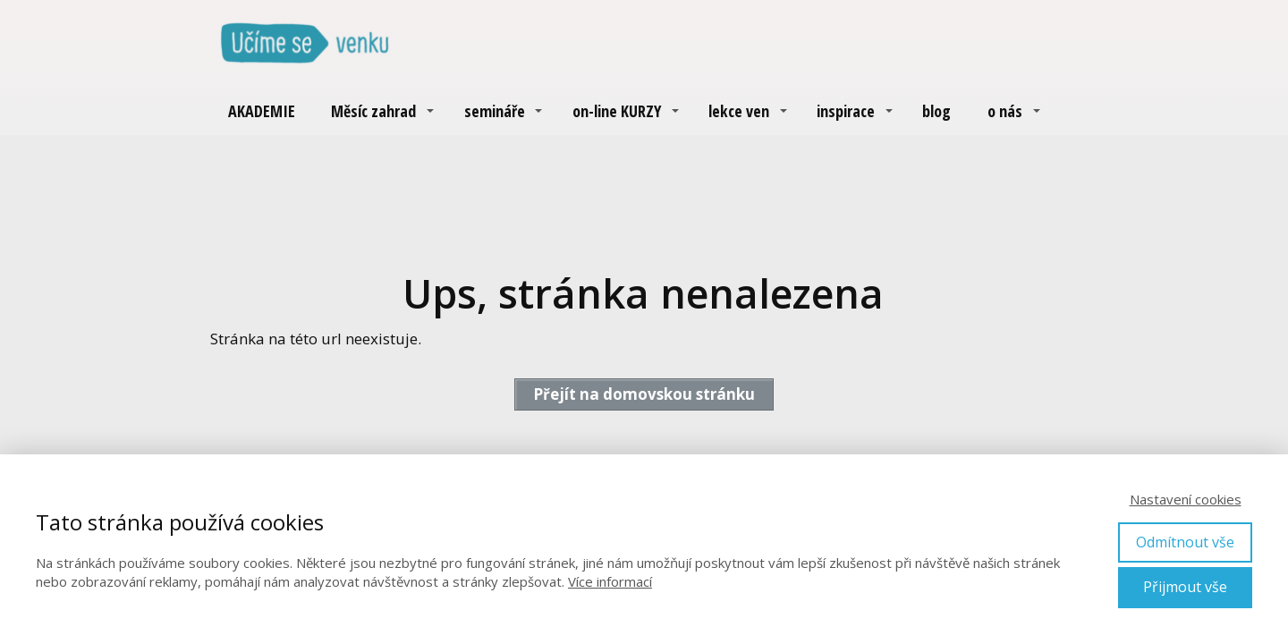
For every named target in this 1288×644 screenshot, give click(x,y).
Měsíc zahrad (373, 111)
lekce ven (738, 111)
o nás (1004, 111)
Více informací (610, 581)
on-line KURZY (616, 111)
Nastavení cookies (1185, 499)
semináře (494, 111)
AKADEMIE (261, 111)
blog (936, 111)
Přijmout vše (1185, 587)
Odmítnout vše (1185, 542)
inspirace (846, 111)
